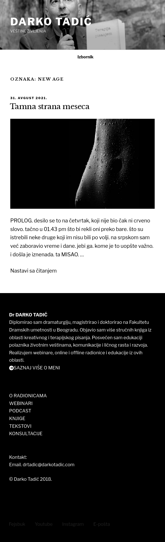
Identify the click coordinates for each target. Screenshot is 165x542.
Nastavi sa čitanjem (33, 271)
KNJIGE (17, 418)
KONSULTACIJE (26, 433)
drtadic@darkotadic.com (49, 464)
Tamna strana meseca (49, 106)
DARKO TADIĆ (51, 21)
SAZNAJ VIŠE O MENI (37, 368)
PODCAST (20, 411)
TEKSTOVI (20, 426)
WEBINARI (21, 403)
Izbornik (82, 56)
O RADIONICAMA (28, 395)
